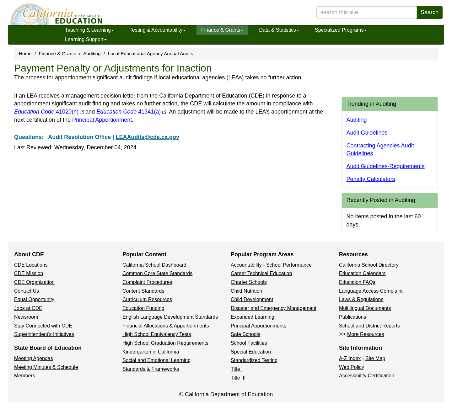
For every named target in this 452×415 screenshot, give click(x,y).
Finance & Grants (222, 30)
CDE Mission (28, 273)
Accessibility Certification (366, 375)
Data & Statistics (279, 30)
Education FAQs (357, 282)
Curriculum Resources (147, 299)
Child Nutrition (246, 291)
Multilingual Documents (365, 308)
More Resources (365, 334)
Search (430, 12)
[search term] (366, 12)
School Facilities (249, 343)
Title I (237, 369)
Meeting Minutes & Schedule (46, 367)
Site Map (375, 358)
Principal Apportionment (102, 120)
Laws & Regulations (361, 299)
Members (24, 375)
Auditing (91, 53)
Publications (352, 317)
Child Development (252, 299)
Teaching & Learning (89, 30)
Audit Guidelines (367, 133)
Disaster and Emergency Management (273, 308)
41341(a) (131, 112)
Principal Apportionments (258, 325)
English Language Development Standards (170, 317)
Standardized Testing (254, 360)
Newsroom (26, 317)
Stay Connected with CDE (43, 325)
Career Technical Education (261, 273)
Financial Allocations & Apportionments (165, 325)
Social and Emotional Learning (156, 360)
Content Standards (143, 291)
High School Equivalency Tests (156, 334)
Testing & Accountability (158, 30)
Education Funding (143, 308)
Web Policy (351, 367)
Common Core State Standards (157, 273)
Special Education (251, 351)
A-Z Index (350, 358)
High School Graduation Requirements (165, 343)
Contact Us (26, 291)
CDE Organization (34, 282)
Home (25, 53)
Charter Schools (249, 282)
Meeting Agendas (33, 358)
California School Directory (368, 265)
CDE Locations (31, 265)
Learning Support (86, 39)
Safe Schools (245, 334)
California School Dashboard (154, 265)
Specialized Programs (341, 30)
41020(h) (49, 112)
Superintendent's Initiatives (44, 334)
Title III (238, 377)
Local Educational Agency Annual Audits (150, 53)
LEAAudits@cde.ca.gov (147, 137)
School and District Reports (369, 325)
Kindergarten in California (150, 351)
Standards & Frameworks (150, 369)
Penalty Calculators (371, 179)
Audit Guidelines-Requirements (386, 166)
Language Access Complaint (371, 291)
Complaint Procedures (147, 282)
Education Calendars (362, 273)
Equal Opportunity (34, 299)
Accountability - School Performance (271, 265)
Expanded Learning (252, 317)
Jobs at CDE (28, 308)
